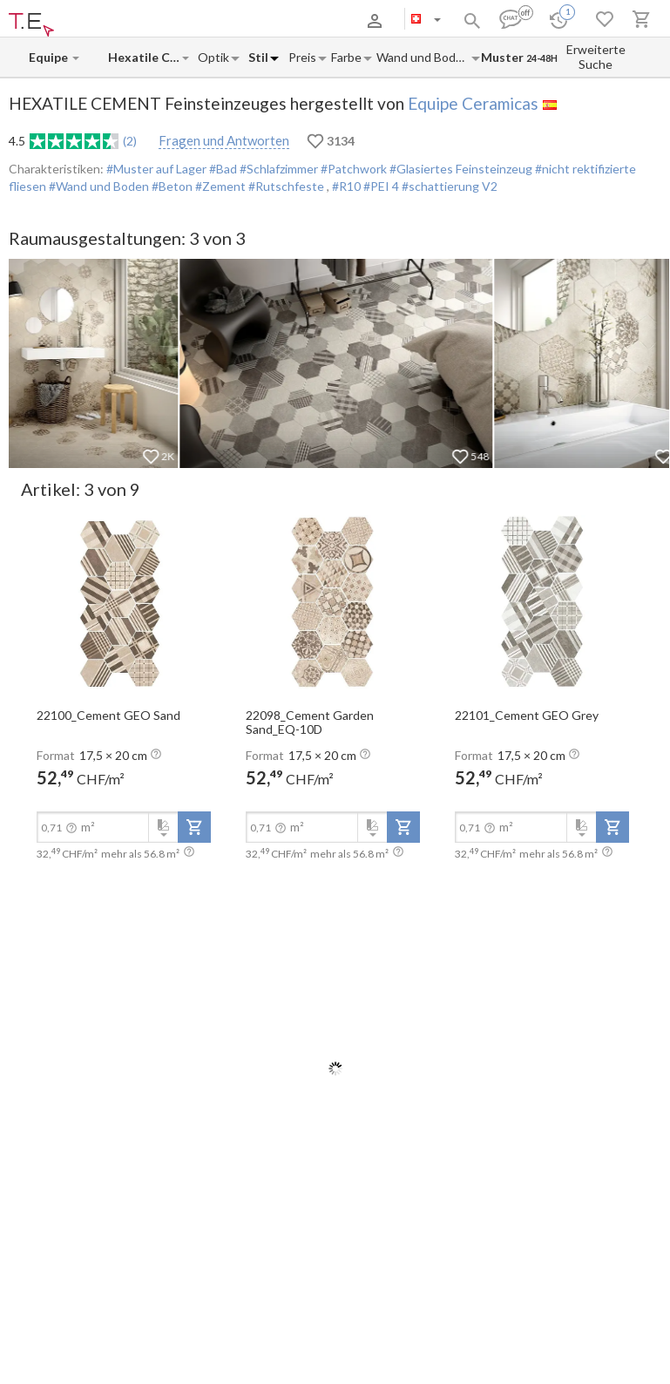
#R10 (347, 186)
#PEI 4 (382, 186)
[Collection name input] (144, 57)
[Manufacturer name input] (50, 57)
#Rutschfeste (286, 186)
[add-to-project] (194, 827)
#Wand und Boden (97, 186)
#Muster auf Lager (156, 168)
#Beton (171, 186)
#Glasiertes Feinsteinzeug (459, 168)
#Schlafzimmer (277, 168)
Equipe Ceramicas (473, 103)
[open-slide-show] (124, 601)
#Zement (219, 186)
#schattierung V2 (449, 186)
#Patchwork (352, 168)
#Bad (221, 168)
